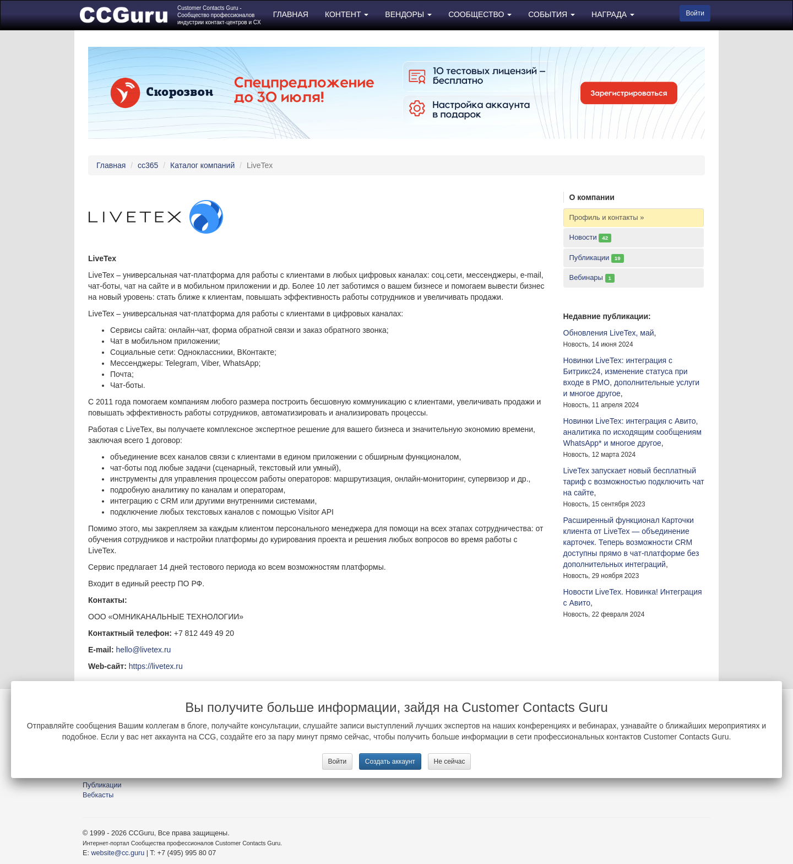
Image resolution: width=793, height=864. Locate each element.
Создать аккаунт (390, 761)
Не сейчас (449, 761)
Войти (337, 761)
